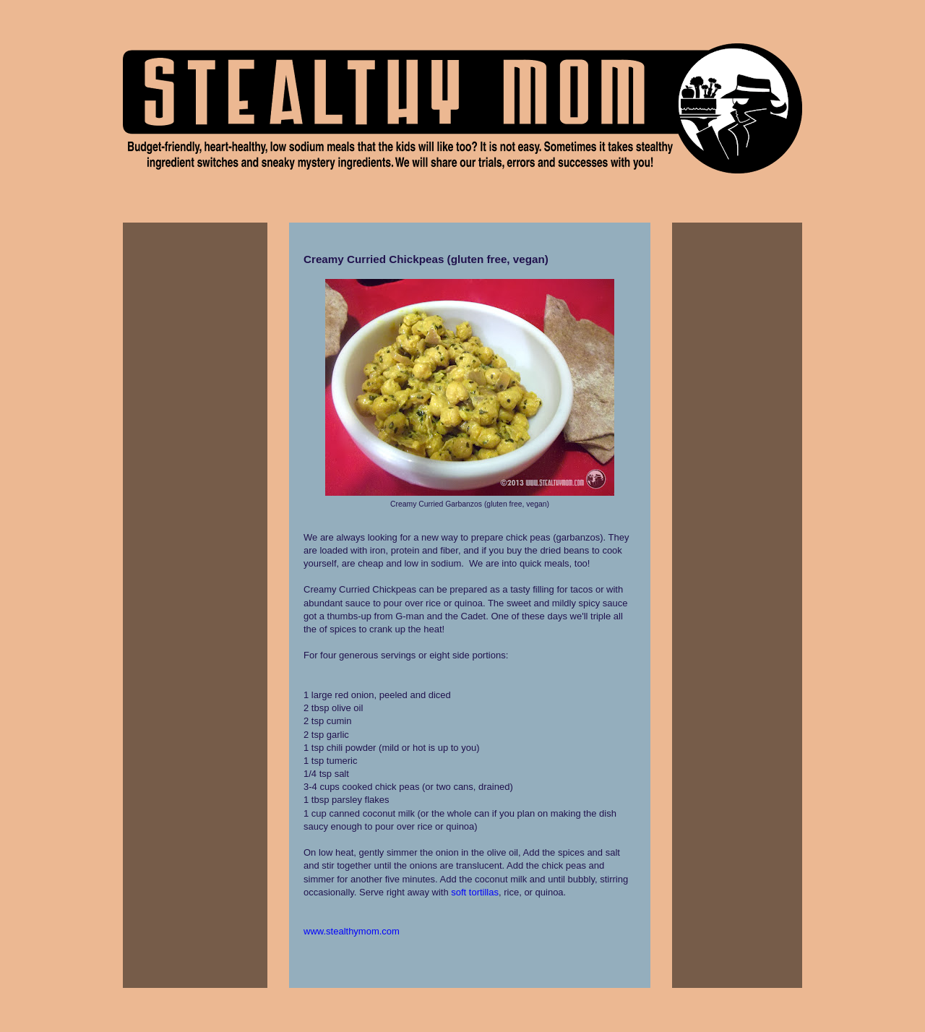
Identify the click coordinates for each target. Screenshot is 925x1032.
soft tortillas (475, 892)
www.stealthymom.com (352, 931)
